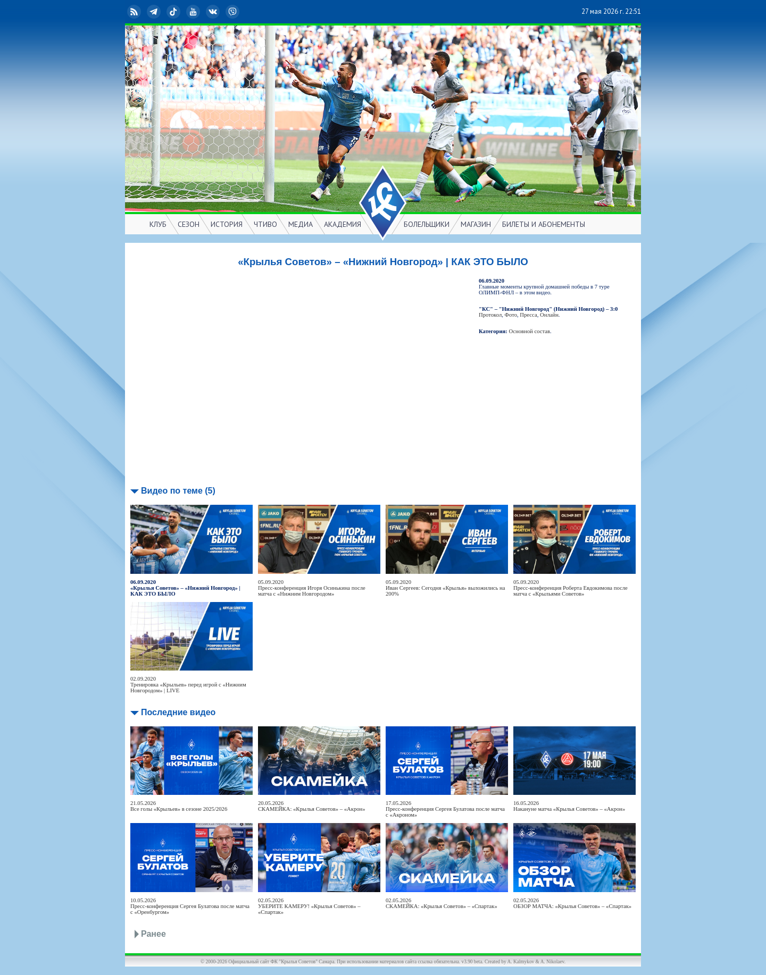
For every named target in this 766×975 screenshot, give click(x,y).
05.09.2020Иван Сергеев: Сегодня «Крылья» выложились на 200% (445, 588)
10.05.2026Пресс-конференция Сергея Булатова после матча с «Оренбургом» (189, 906)
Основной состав (530, 331)
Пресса (528, 315)
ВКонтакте (214, 12)
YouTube (194, 12)
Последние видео (178, 712)
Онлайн (549, 315)
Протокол (490, 315)
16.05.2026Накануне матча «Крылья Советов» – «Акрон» (569, 806)
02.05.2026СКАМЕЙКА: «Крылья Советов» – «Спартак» (441, 903)
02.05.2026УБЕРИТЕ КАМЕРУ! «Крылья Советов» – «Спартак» (309, 906)
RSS (135, 12)
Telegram (155, 12)
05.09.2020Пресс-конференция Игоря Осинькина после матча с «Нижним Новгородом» (311, 588)
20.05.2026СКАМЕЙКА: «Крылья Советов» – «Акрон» (311, 806)
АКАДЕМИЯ (342, 224)
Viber (234, 12)
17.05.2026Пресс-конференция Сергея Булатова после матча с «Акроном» (445, 809)
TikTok (174, 12)
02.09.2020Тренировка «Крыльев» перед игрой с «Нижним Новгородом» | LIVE (188, 684)
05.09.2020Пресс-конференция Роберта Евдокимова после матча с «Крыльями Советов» (570, 588)
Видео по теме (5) (178, 490)
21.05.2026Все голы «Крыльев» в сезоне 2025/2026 (178, 806)
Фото (511, 315)
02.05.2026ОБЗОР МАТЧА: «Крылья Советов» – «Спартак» (572, 903)
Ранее (153, 933)
